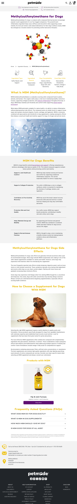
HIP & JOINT (48, 492)
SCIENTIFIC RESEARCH (10, 496)
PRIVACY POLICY (29, 499)
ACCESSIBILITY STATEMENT (29, 501)
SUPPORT (29, 489)
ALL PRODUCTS (48, 487)
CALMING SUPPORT (48, 496)
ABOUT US (10, 487)
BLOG (66, 487)
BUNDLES (47, 501)
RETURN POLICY (29, 494)
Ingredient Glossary (23, 66)
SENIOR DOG (47, 499)
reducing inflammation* (44, 101)
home (12, 66)
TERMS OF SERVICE (29, 496)
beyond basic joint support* (40, 165)
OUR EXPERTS (10, 489)
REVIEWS (10, 494)
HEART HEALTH (48, 494)
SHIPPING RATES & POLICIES (29, 492)
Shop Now (38, 403)
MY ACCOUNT (29, 487)
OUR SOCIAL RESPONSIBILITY (10, 492)
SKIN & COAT (47, 489)
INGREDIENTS (66, 489)
